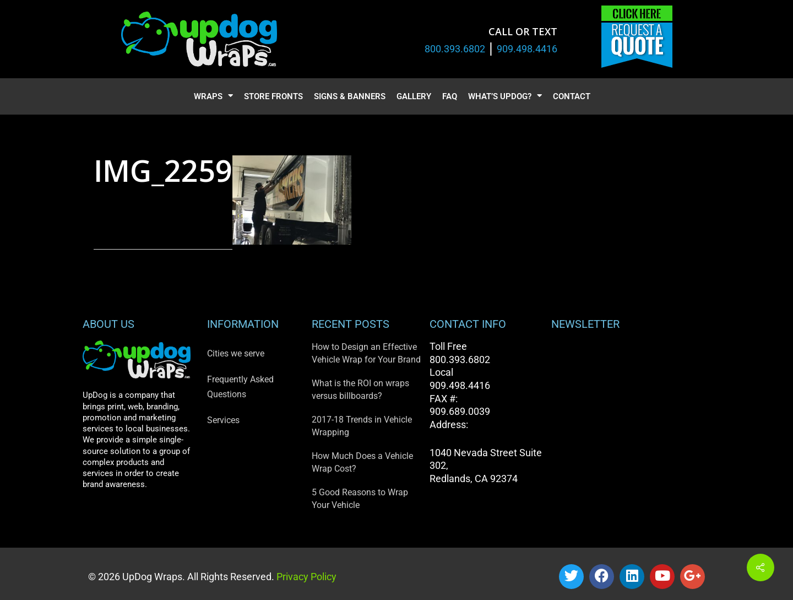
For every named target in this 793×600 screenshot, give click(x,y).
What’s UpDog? (505, 96)
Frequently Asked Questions (240, 386)
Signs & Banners (349, 96)
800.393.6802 (455, 49)
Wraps (213, 96)
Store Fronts (273, 96)
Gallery (414, 96)
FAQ (449, 96)
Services (223, 420)
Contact (571, 96)
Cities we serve (235, 353)
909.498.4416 (527, 49)
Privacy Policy (305, 576)
